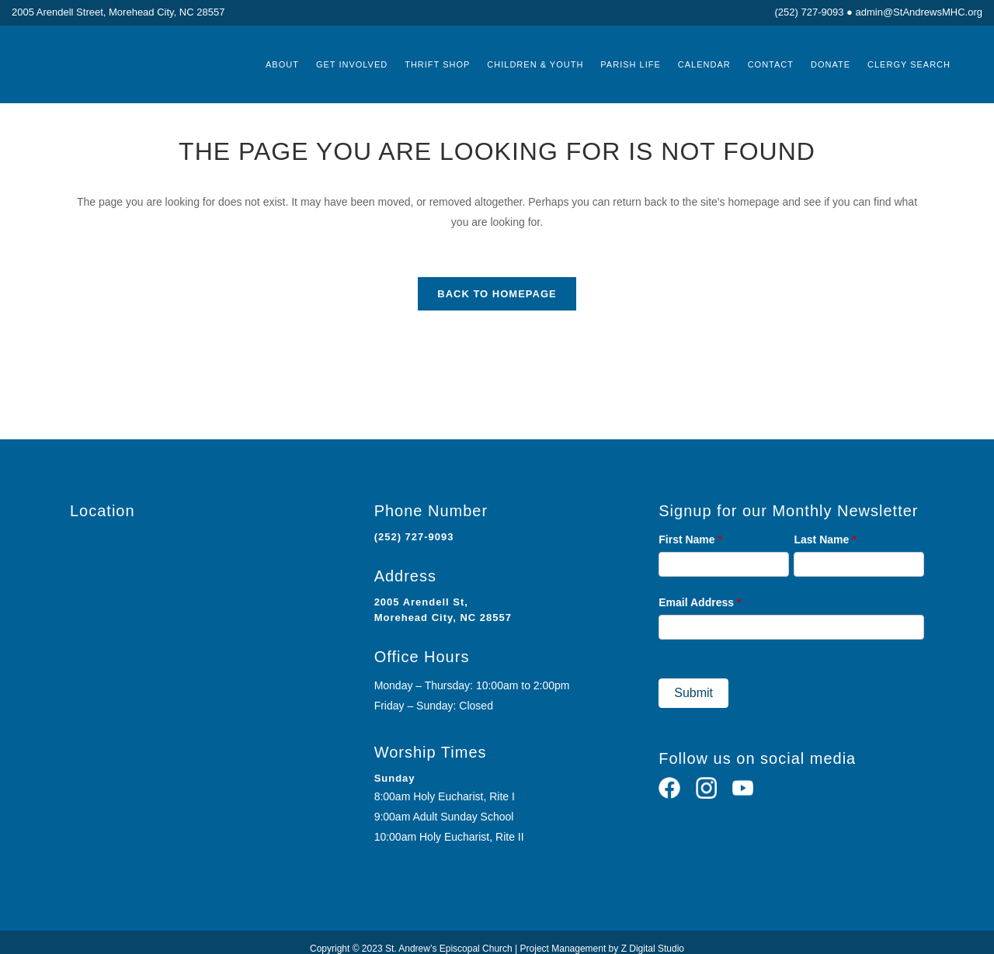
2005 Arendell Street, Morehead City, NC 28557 (118, 12)
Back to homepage (496, 294)
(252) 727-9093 (809, 12)
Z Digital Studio (652, 948)
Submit (693, 692)
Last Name (825, 539)
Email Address (700, 602)
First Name (690, 539)
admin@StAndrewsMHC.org (919, 12)
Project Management (563, 948)
